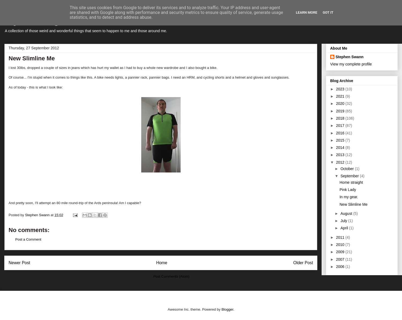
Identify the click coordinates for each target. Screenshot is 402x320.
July (344, 221)
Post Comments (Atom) (171, 276)
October (347, 169)
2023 (340, 89)
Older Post (303, 262)
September (350, 176)
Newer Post (19, 262)
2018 (340, 118)
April (344, 228)
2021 (340, 96)
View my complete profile (351, 64)
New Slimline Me (353, 204)
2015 (340, 140)
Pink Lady (348, 189)
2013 (340, 155)
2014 (340, 147)
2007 (340, 259)
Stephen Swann (349, 57)
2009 (340, 252)
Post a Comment (28, 239)
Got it (328, 12)
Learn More (306, 12)
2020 (340, 103)
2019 (340, 111)
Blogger (227, 309)
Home (162, 262)
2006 (340, 266)
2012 (340, 162)
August (346, 213)
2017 (340, 125)
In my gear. (349, 197)
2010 (340, 244)
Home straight (351, 182)
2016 (340, 133)
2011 (340, 237)
